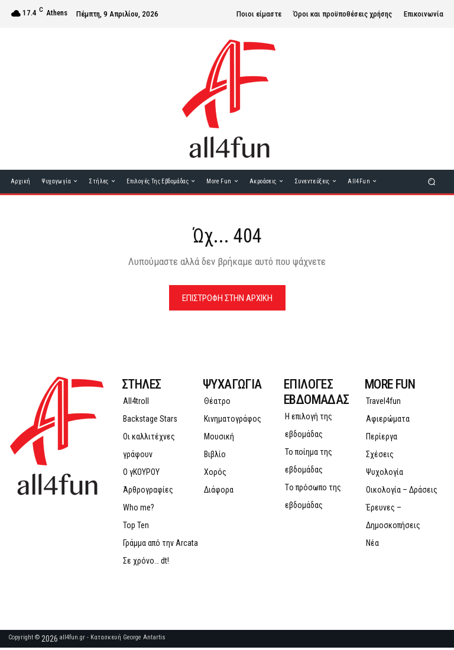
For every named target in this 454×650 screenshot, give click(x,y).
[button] (431, 181)
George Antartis (144, 639)
